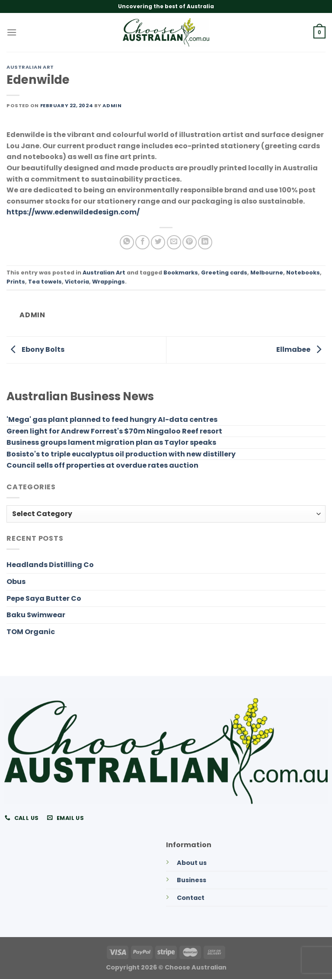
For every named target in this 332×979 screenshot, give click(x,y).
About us (192, 862)
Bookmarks (180, 272)
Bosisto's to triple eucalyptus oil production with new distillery (121, 454)
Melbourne (266, 272)
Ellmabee (301, 349)
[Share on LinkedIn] (205, 242)
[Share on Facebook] (142, 242)
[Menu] (11, 32)
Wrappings (108, 281)
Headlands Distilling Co (50, 565)
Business (191, 880)
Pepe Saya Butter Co (43, 598)
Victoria (77, 281)
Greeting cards (224, 272)
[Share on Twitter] (158, 242)
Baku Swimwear (35, 615)
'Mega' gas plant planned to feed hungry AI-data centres (111, 419)
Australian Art (30, 67)
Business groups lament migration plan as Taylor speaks (111, 442)
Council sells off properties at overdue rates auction (102, 465)
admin (111, 105)
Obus (16, 582)
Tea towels (45, 281)
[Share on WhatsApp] (127, 242)
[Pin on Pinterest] (189, 242)
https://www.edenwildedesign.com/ (73, 212)
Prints (15, 281)
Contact (190, 897)
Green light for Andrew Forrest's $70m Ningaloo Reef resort (114, 431)
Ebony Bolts (35, 349)
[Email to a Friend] (174, 242)
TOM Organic (30, 632)
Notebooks (303, 272)
